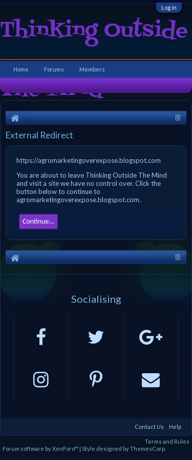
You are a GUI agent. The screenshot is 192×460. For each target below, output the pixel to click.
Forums (54, 69)
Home (21, 69)
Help (175, 426)
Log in (169, 7)
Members (92, 69)
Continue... (38, 221)
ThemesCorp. (148, 448)
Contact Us (149, 426)
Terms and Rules (167, 441)
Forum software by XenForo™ (41, 448)
